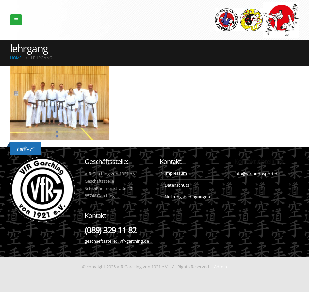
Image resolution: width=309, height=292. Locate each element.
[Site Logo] (281, 20)
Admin (220, 267)
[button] (16, 19)
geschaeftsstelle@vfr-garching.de (117, 241)
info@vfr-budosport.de (257, 174)
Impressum (176, 173)
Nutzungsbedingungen (187, 197)
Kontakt (25, 148)
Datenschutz (177, 185)
